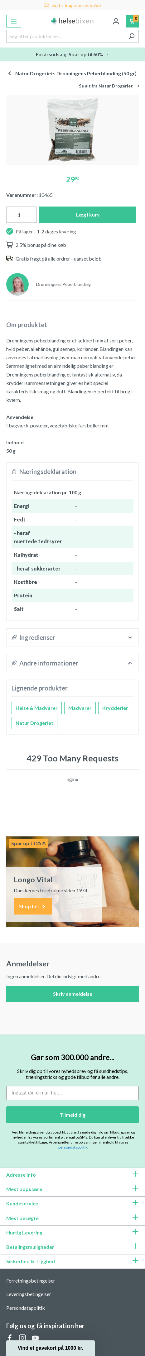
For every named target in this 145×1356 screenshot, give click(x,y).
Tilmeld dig (72, 1115)
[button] (50, 1348)
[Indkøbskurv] (132, 21)
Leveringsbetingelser (28, 1294)
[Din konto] (116, 21)
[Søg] (131, 36)
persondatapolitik (72, 1147)
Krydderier (115, 708)
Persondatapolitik (25, 1308)
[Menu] (13, 21)
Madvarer (80, 708)
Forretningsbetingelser (30, 1281)
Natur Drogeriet (34, 723)
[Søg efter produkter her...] (65, 36)
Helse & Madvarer (37, 708)
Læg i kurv (88, 214)
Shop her (32, 906)
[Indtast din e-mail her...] (72, 1093)
